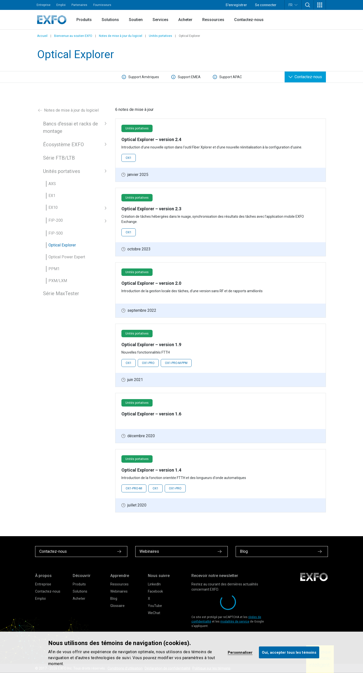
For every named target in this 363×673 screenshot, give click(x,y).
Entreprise (43, 5)
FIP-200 (55, 220)
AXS (52, 183)
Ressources (213, 19)
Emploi (61, 5)
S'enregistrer (236, 5)
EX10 (53, 207)
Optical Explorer (62, 245)
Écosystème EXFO (63, 144)
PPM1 (54, 268)
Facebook (155, 591)
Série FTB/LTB (59, 158)
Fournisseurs (102, 5)
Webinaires (119, 591)
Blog (113, 599)
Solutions (110, 19)
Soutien (136, 19)
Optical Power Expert (66, 257)
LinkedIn (154, 584)
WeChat (154, 613)
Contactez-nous (249, 19)
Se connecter (265, 5)
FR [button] (293, 5)
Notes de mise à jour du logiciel (120, 36)
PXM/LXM (57, 280)
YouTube (155, 606)
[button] (308, 5)
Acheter (185, 19)
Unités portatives (160, 36)
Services (160, 19)
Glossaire (117, 606)
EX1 (51, 195)
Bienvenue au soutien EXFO (73, 36)
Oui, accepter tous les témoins (289, 652)
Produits (84, 19)
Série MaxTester (61, 293)
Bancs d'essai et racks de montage (70, 127)
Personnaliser (240, 652)
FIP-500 (55, 233)
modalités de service (234, 621)
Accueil (42, 36)
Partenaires (79, 5)
